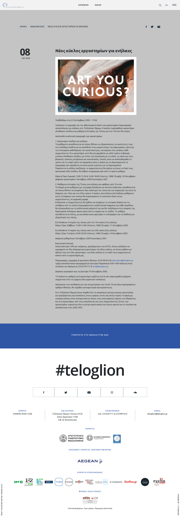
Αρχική (23, 26)
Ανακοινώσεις (37, 26)
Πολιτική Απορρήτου (75, 508)
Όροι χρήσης (89, 508)
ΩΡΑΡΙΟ (22, 411)
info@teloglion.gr (100, 267)
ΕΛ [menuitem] (166, 5)
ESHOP (98, 5)
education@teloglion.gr (122, 261)
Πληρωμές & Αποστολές (103, 508)
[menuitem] (166, 5)
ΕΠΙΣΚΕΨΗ (83, 5)
